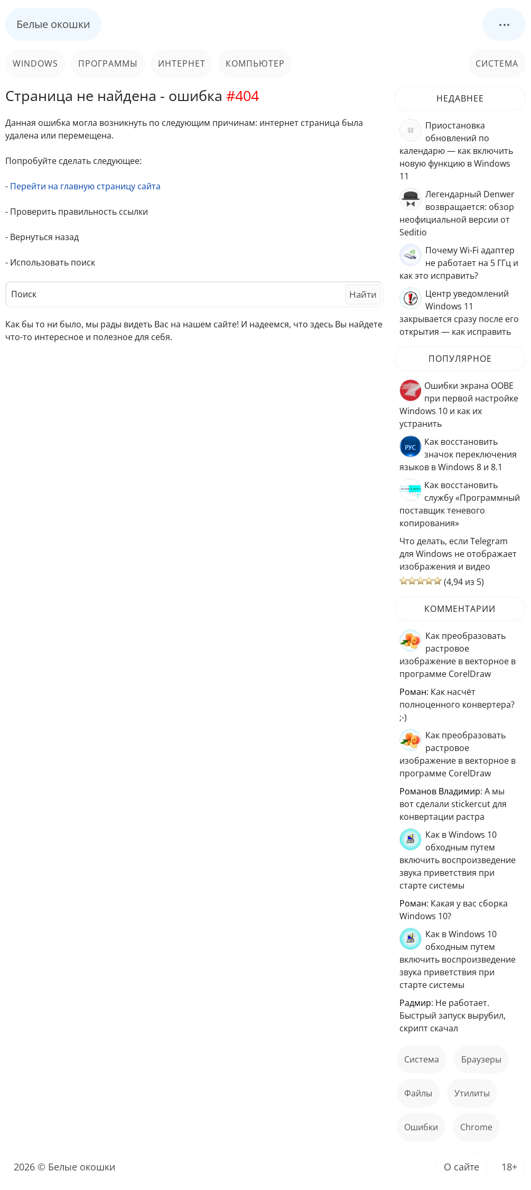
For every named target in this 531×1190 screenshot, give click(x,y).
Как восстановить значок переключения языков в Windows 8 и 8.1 (458, 454)
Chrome (476, 1127)
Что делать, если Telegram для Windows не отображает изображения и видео (458, 553)
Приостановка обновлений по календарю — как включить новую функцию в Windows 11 (456, 151)
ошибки (421, 1127)
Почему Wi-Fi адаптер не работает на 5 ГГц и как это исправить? (458, 262)
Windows (35, 63)
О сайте (461, 1166)
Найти (363, 294)
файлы (418, 1093)
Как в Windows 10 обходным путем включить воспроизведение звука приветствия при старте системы (457, 860)
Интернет (182, 63)
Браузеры (481, 1059)
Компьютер (255, 63)
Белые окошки (53, 24)
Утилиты (472, 1093)
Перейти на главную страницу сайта (85, 186)
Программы (108, 63)
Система (497, 63)
